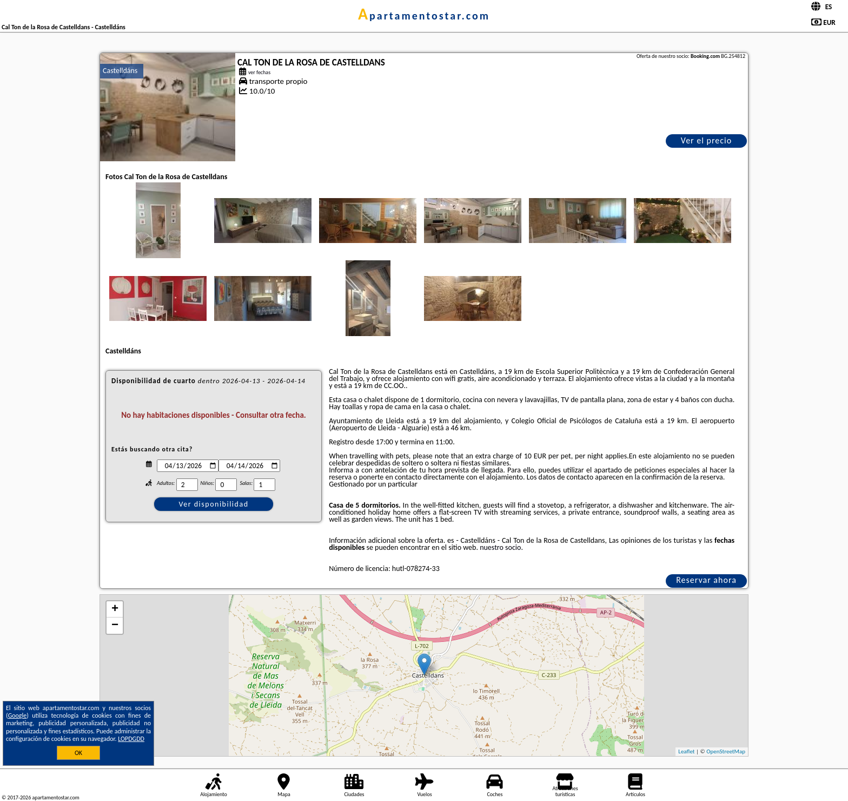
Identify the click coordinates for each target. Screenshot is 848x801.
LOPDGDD (131, 739)
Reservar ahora (706, 580)
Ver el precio (706, 140)
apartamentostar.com (424, 15)
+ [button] (114, 609)
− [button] (114, 626)
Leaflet (686, 751)
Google (17, 715)
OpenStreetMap (725, 751)
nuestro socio (500, 547)
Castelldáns (120, 70)
